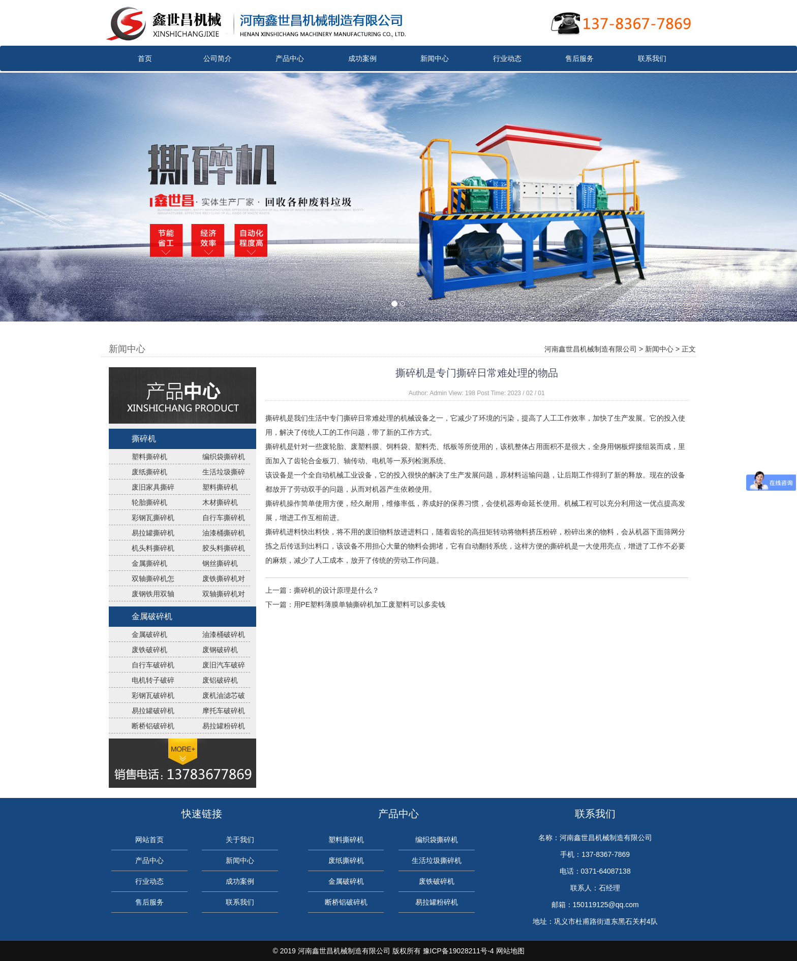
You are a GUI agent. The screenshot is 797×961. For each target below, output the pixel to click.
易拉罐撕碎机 (153, 533)
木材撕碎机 (220, 502)
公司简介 (217, 58)
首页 (145, 58)
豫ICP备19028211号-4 (458, 951)
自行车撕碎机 (223, 518)
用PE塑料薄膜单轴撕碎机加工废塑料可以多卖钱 (370, 604)
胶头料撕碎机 (223, 548)
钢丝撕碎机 (220, 563)
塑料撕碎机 (149, 457)
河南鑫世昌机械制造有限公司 (590, 349)
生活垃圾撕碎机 (437, 860)
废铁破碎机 (149, 650)
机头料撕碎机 (153, 548)
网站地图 (510, 951)
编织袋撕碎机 (223, 457)
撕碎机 (144, 438)
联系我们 (652, 58)
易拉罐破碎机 (153, 711)
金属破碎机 (152, 616)
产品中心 (289, 58)
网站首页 (149, 840)
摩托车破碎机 (223, 711)
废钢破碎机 (220, 650)
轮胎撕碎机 (149, 502)
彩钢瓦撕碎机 (153, 518)
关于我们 (240, 840)
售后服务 (579, 58)
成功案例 (362, 58)
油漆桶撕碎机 (223, 533)
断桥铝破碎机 (153, 726)
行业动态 (507, 58)
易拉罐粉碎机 (223, 726)
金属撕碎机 (149, 563)
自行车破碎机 (153, 665)
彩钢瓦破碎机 (153, 695)
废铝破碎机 (220, 680)
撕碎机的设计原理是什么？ (336, 590)
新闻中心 (434, 58)
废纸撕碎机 (149, 472)
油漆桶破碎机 (223, 634)
